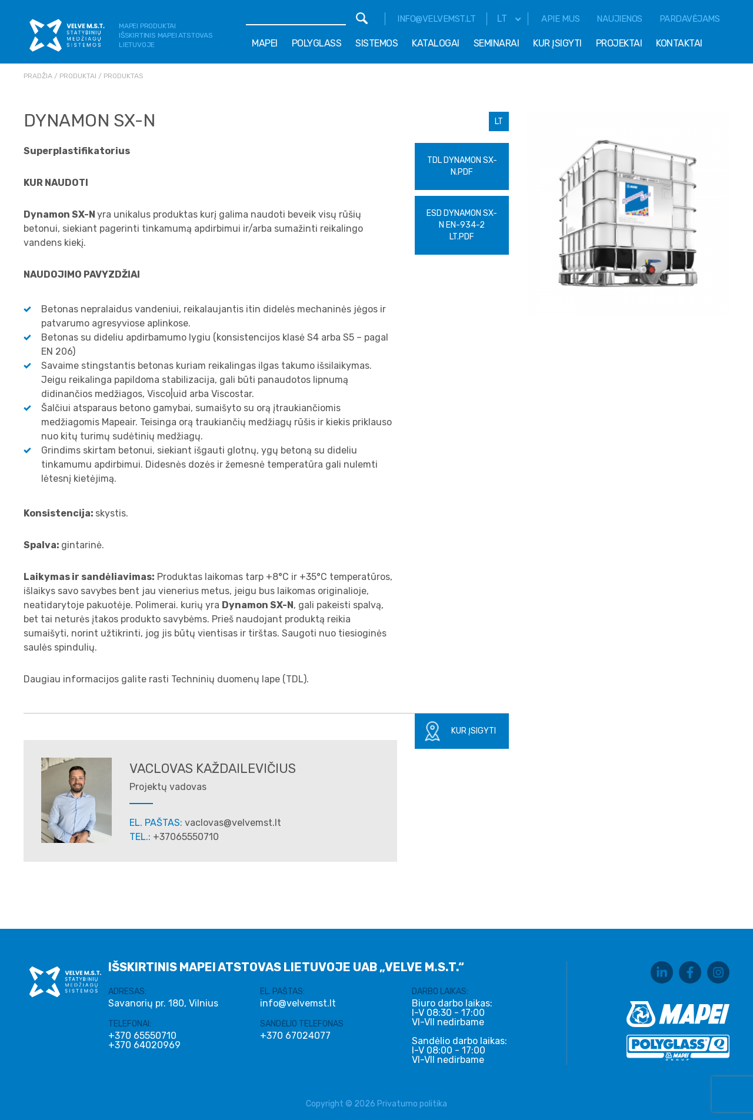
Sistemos (376, 43)
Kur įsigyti (557, 43)
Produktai (77, 76)
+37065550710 (186, 836)
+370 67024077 (295, 1036)
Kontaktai (679, 43)
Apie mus (560, 19)
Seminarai (496, 43)
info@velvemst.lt (436, 19)
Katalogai (435, 43)
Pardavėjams (689, 19)
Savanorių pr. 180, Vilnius (163, 1003)
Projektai (619, 43)
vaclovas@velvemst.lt (233, 822)
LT (499, 121)
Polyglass (317, 43)
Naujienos (619, 19)
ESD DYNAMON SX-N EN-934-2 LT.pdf (462, 225)
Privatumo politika (412, 1104)
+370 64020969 (144, 1045)
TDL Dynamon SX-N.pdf (462, 166)
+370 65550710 (142, 1036)
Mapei (265, 43)
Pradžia (38, 76)
